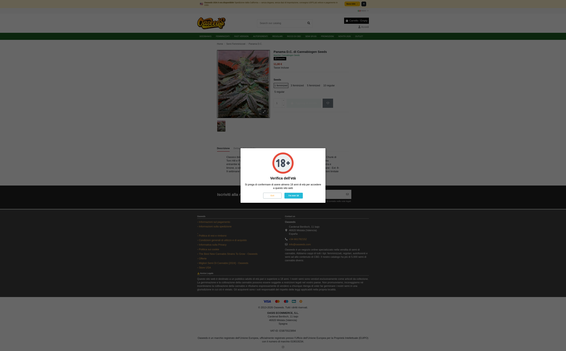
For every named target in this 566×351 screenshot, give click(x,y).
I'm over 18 (294, 195)
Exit (272, 195)
